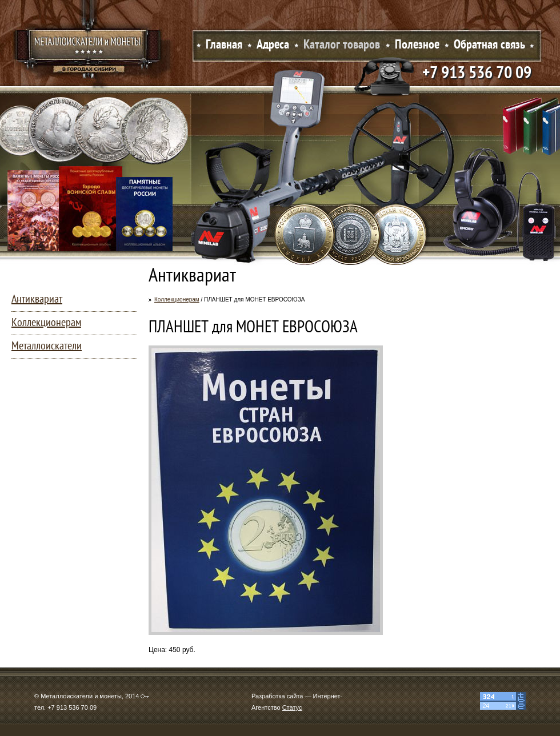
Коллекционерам (176, 299)
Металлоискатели (46, 346)
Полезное (417, 45)
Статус (292, 707)
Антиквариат (36, 299)
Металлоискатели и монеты (89, 48)
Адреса (273, 45)
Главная (224, 45)
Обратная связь (489, 45)
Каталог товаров (341, 45)
